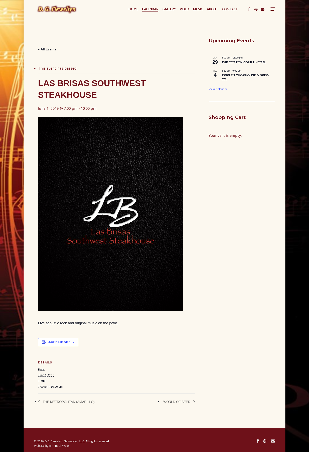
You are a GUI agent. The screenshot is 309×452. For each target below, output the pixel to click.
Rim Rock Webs (59, 446)
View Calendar (218, 89)
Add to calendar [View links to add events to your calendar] (59, 342)
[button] (273, 15)
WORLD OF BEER (177, 402)
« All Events (47, 49)
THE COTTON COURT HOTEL (244, 62)
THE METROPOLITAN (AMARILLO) (68, 402)
